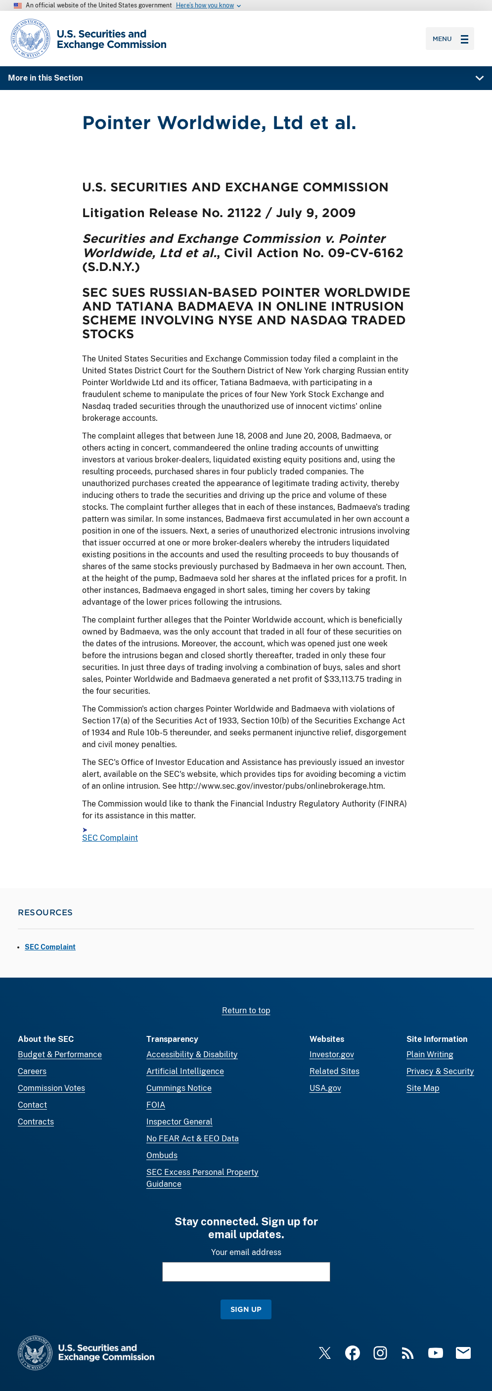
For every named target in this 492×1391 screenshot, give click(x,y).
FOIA (155, 1105)
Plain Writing (429, 1054)
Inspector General (179, 1121)
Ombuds (162, 1155)
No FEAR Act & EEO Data (192, 1138)
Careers (32, 1071)
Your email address (246, 1252)
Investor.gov (332, 1054)
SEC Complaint (110, 838)
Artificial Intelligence (185, 1071)
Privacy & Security (440, 1071)
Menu (450, 39)
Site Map (423, 1088)
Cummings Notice (179, 1088)
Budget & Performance (60, 1054)
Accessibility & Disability (192, 1054)
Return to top (246, 1010)
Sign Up (246, 1309)
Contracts (36, 1121)
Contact (32, 1105)
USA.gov (325, 1088)
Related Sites (334, 1071)
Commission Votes (51, 1088)
